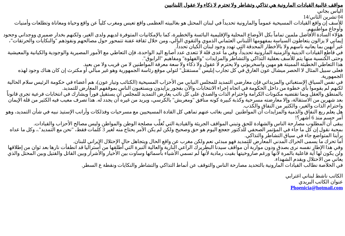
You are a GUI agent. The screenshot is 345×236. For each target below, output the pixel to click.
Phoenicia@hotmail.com (317, 187)
